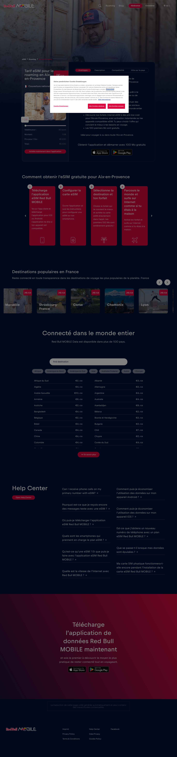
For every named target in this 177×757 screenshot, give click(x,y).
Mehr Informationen (104, 99)
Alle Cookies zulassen (116, 106)
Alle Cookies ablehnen (96, 106)
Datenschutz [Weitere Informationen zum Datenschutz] (110, 89)
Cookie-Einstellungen (61, 106)
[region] (89, 94)
